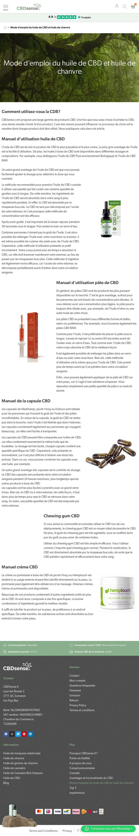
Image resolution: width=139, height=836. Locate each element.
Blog (6, 782)
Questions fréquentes (82, 673)
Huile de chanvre (13, 758)
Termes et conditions (82, 698)
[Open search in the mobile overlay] (125, 7)
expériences (77, 792)
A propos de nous (81, 762)
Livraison (75, 683)
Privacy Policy (78, 693)
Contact (74, 664)
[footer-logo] (17, 660)
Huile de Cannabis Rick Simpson (23, 772)
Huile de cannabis (14, 767)
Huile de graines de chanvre (20, 762)
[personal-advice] (116, 6)
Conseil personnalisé (82, 767)
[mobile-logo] (29, 6)
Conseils (75, 772)
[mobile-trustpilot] (84, 17)
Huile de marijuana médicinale (22, 753)
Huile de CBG (11, 777)
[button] (108, 828)
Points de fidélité (80, 758)
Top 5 (73, 787)
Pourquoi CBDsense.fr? (84, 753)
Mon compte (77, 669)
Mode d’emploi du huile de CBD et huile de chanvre (101, 782)
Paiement (75, 678)
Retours (74, 688)
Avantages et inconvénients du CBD (91, 777)
